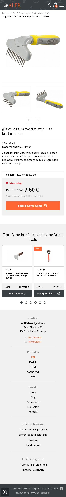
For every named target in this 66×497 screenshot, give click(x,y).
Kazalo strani (33, 445)
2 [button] (26, 302)
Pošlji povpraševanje (33, 206)
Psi (14, 13)
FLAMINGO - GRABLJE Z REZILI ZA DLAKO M (48, 274)
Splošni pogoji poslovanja (33, 434)
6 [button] (45, 302)
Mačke (33, 362)
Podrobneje (17, 293)
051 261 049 (33, 337)
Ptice (33, 366)
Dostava (33, 440)
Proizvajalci (33, 407)
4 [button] (35, 302)
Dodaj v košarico (49, 293)
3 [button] (31, 302)
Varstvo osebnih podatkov (33, 429)
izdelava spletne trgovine (27, 492)
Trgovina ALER (33, 464)
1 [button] (21, 302)
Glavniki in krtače (42, 13)
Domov (5, 13)
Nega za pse (25, 13)
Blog (33, 397)
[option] (16, 99)
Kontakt (33, 411)
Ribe (33, 376)
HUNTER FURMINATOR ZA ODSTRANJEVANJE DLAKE (16, 275)
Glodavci (33, 371)
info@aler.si (33, 341)
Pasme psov (33, 402)
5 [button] (40, 302)
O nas (33, 392)
